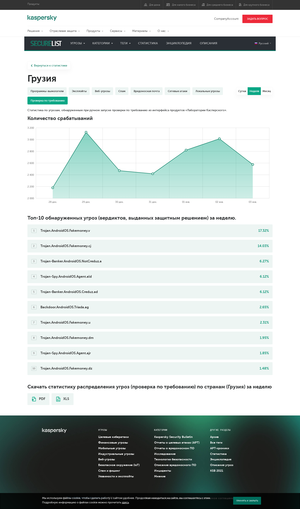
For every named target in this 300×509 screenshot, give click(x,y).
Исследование (165, 454)
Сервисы (116, 31)
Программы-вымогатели (47, 91)
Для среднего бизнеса (220, 4)
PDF (38, 399)
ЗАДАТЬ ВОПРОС (257, 18)
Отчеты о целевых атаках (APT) (176, 442)
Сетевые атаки (177, 91)
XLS (62, 399)
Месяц (266, 91)
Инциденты (162, 470)
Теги (124, 43)
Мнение (160, 476)
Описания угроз (221, 465)
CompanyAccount (226, 18)
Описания (208, 43)
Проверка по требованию (48, 100)
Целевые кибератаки (113, 437)
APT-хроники (219, 448)
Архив (214, 437)
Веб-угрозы (102, 91)
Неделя (254, 91)
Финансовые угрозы (113, 442)
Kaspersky (42, 16)
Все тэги (216, 442)
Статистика (148, 43)
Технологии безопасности (173, 459)
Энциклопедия (178, 43)
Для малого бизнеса (183, 4)
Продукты (93, 31)
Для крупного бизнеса (256, 4)
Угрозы (76, 43)
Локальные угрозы (207, 91)
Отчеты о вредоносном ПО (174, 448)
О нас (162, 31)
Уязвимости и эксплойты (116, 476)
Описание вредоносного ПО (175, 465)
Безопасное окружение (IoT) (119, 465)
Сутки (242, 91)
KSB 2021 (216, 470)
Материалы (139, 31)
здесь (125, 502)
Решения (33, 31)
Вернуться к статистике (49, 65)
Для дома (154, 4)
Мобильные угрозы (112, 448)
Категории (101, 43)
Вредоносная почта (147, 91)
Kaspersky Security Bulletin (173, 437)
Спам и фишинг (109, 470)
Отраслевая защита (63, 31)
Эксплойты (79, 91)
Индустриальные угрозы (116, 454)
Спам (121, 91)
